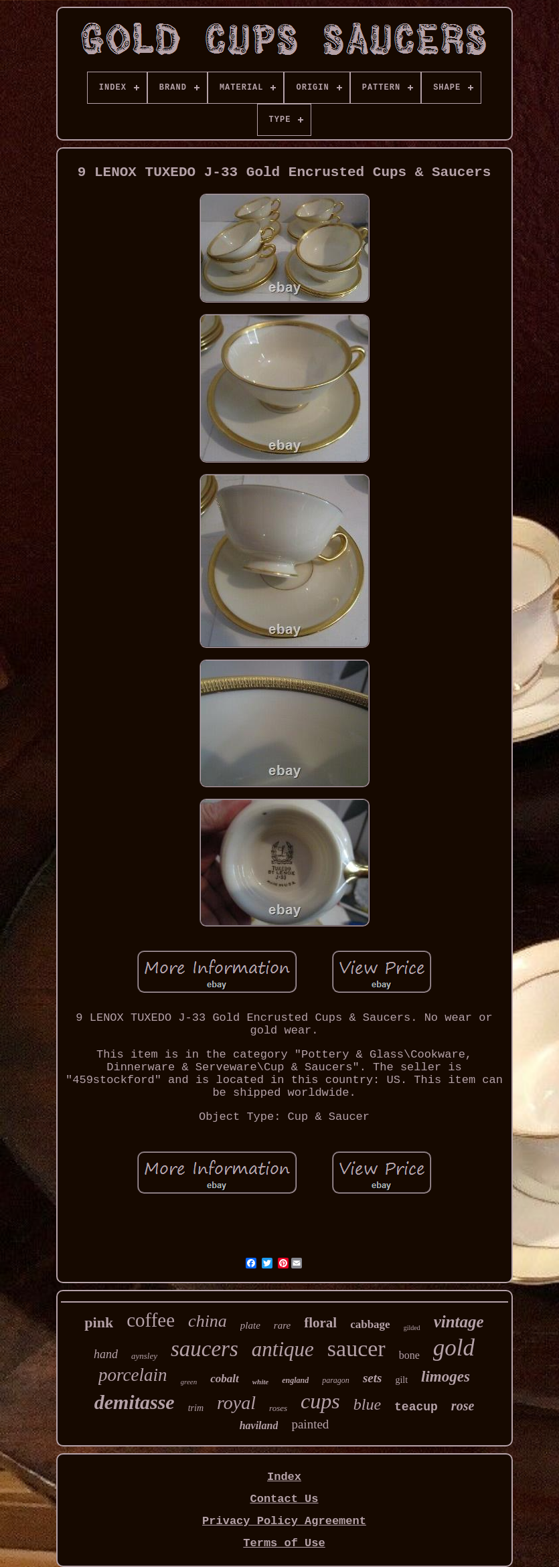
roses (278, 1408)
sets (372, 1378)
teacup (416, 1407)
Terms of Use (284, 1543)
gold (454, 1348)
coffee (151, 1320)
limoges (445, 1376)
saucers (204, 1349)
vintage (459, 1322)
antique (283, 1349)
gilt (401, 1380)
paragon (335, 1380)
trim (196, 1408)
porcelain (132, 1375)
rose (462, 1405)
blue (367, 1404)
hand (106, 1354)
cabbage (370, 1324)
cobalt (224, 1378)
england (295, 1380)
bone (409, 1355)
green (189, 1382)
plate (250, 1325)
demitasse (134, 1402)
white (260, 1382)
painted (310, 1424)
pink (98, 1322)
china (207, 1321)
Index (284, 1477)
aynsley (144, 1356)
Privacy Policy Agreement (284, 1521)
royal (236, 1402)
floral (320, 1323)
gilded (412, 1327)
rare (282, 1325)
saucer (356, 1348)
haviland (259, 1425)
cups (320, 1401)
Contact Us (284, 1499)
